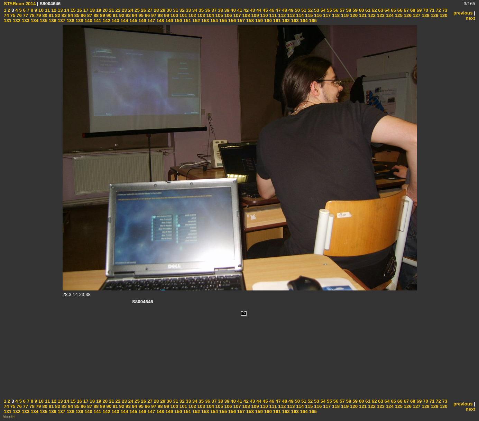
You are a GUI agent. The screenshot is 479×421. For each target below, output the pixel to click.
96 (147, 15)
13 (59, 10)
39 (226, 10)
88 (95, 15)
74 (6, 15)
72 (437, 10)
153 (204, 20)
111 (272, 15)
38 (220, 10)
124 (389, 15)
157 (240, 20)
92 (121, 15)
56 (335, 10)
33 (188, 10)
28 (156, 10)
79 (38, 15)
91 (114, 15)
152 (195, 20)
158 (249, 20)
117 (326, 15)
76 (18, 15)
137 (60, 20)
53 (316, 10)
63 (380, 10)
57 (341, 10)
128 (425, 15)
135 (42, 20)
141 (96, 20)
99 (166, 15)
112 (281, 15)
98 (159, 15)
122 (371, 15)
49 (290, 10)
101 (182, 15)
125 (398, 15)
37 (213, 10)
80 (44, 15)
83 (63, 15)
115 (308, 15)
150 (177, 20)
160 (267, 20)
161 (276, 20)
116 (317, 15)
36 (207, 10)
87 (89, 15)
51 (303, 10)
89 (102, 15)
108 (245, 15)
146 (141, 20)
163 (294, 20)
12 (53, 10)
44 (258, 10)
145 (132, 20)
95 (140, 15)
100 (173, 15)
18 (92, 10)
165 (312, 20)
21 (111, 10)
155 (222, 20)
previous (463, 13)
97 (153, 15)
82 (57, 15)
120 (353, 15)
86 (83, 15)
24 (130, 10)
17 (85, 10)
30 (168, 10)
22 (117, 10)
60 (361, 10)
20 (104, 10)
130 (443, 15)
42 (245, 10)
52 (309, 10)
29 (162, 10)
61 (367, 10)
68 (412, 10)
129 (434, 15)
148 (159, 20)
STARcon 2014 (20, 3)
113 (290, 15)
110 (263, 15)
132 (15, 20)
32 (181, 10)
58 (348, 10)
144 (123, 20)
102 (191, 15)
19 (98, 10)
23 (123, 10)
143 (114, 20)
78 (31, 15)
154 (213, 20)
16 (79, 10)
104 (209, 15)
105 (218, 15)
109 (254, 15)
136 (51, 20)
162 (285, 20)
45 (264, 10)
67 (406, 10)
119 (344, 15)
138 (69, 20)
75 (12, 15)
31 (175, 10)
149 (168, 20)
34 (194, 10)
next (470, 18)
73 (444, 10)
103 (200, 15)
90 (108, 15)
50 (297, 10)
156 (231, 20)
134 (33, 20)
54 (322, 10)
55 (328, 10)
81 (50, 15)
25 (136, 10)
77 (25, 15)
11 (47, 10)
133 (24, 20)
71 (431, 10)
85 (76, 15)
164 (303, 20)
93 (127, 15)
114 (299, 15)
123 (380, 15)
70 (425, 10)
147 (150, 20)
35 (200, 10)
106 (227, 15)
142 (105, 20)
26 (143, 10)
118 (335, 15)
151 (186, 20)
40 (232, 10)
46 (271, 10)
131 (7, 20)
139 (78, 20)
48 (284, 10)
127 (416, 15)
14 (66, 10)
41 (239, 10)
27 (149, 10)
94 (134, 15)
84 (70, 15)
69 (418, 10)
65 (393, 10)
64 (386, 10)
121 (362, 15)
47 (277, 10)
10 (40, 10)
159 (258, 20)
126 (407, 15)
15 (72, 10)
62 (373, 10)
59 (354, 10)
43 (252, 10)
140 (87, 20)
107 (236, 15)
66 (399, 10)
